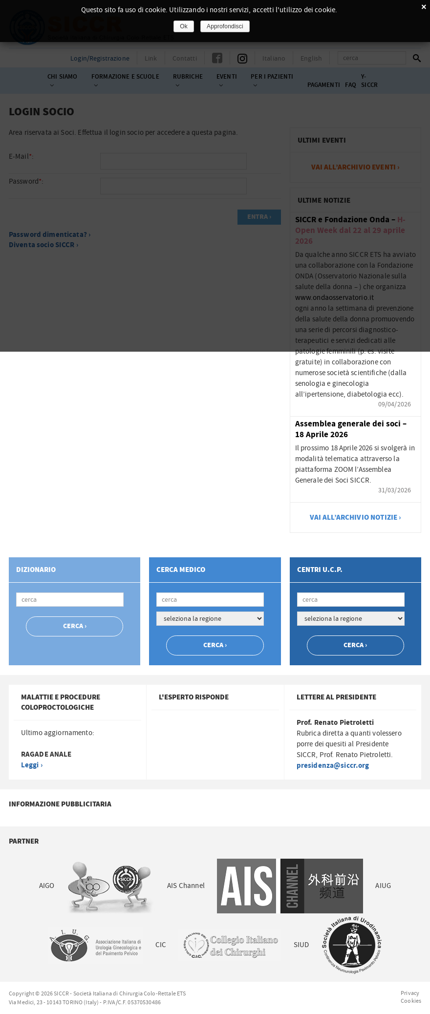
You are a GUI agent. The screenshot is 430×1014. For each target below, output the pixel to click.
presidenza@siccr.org (333, 765)
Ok (184, 26)
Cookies (411, 1001)
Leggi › (32, 765)
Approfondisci (225, 26)
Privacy (410, 993)
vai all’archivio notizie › (356, 517)
